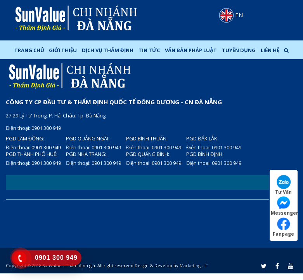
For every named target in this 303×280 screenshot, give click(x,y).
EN (231, 15)
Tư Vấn (283, 185)
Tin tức (149, 50)
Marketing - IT (194, 265)
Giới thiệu (63, 50)
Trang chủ (29, 50)
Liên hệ (270, 50)
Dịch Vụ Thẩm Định (107, 50)
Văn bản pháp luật (191, 50)
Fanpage (283, 227)
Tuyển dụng (239, 50)
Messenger (284, 206)
